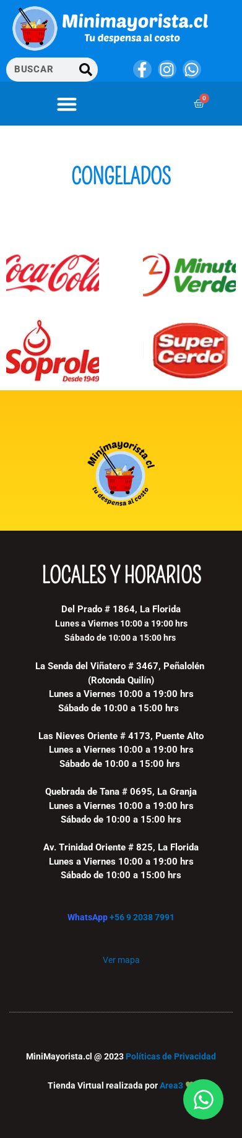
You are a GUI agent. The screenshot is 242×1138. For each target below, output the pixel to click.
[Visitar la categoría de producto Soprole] (52, 351)
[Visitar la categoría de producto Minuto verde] (189, 276)
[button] (66, 103)
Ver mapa (121, 960)
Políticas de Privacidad (171, 1056)
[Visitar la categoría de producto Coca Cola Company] (52, 276)
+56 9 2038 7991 (142, 917)
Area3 (171, 1085)
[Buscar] (86, 70)
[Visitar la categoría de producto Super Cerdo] (189, 351)
